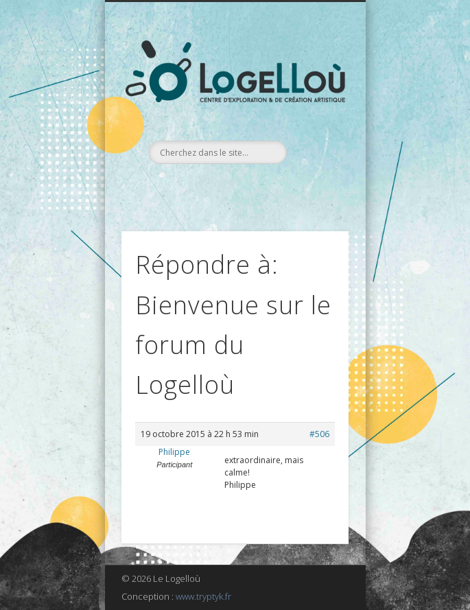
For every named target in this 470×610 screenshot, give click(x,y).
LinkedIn (247, 187)
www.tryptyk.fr (203, 596)
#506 (319, 434)
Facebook (219, 187)
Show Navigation (315, 123)
